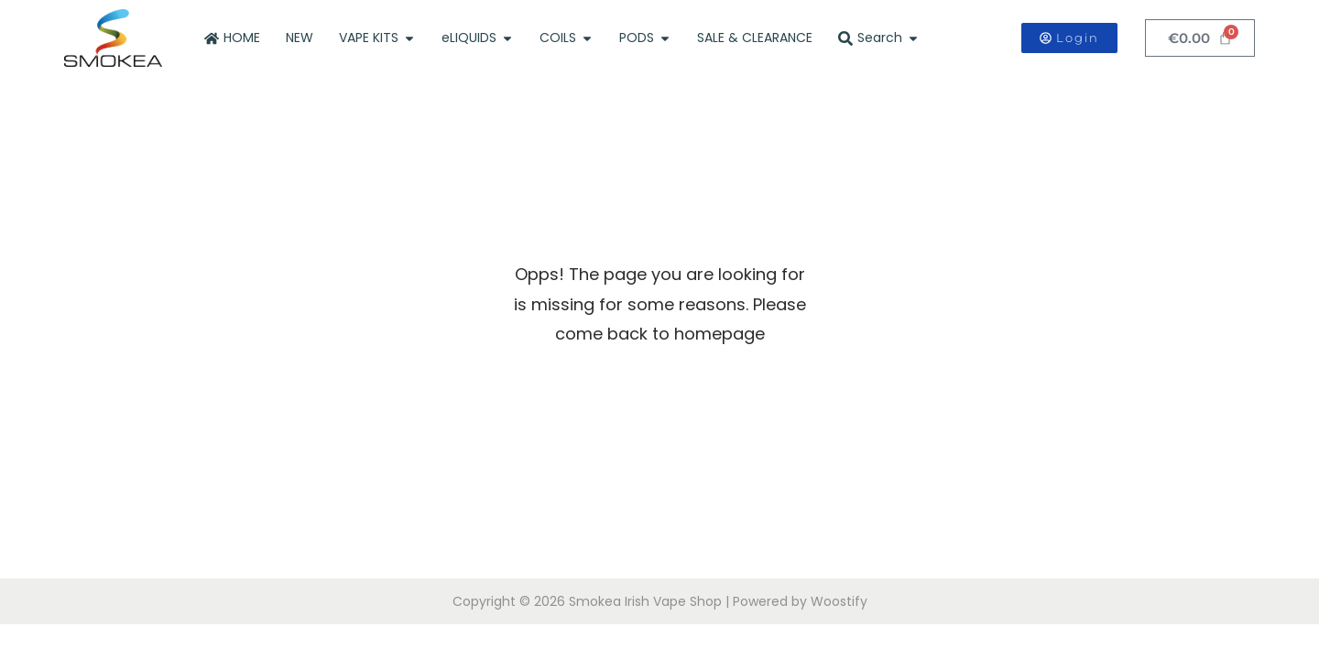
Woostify (839, 601)
